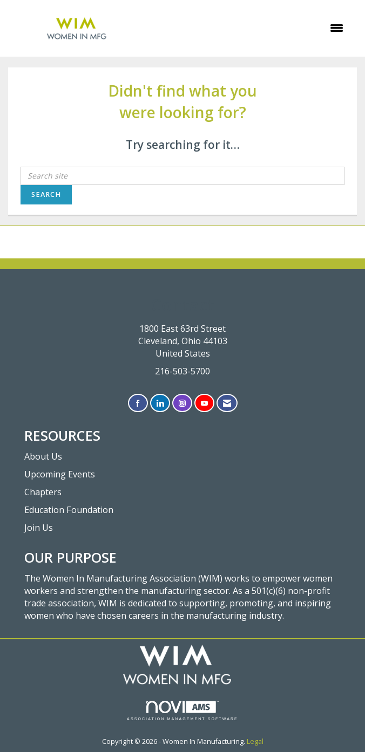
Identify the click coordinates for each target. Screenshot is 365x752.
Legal (255, 741)
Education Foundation (68, 510)
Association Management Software (182, 711)
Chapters (43, 492)
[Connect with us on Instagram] (182, 403)
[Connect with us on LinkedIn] (160, 403)
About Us (43, 456)
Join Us (38, 528)
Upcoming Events (59, 474)
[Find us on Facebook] (138, 403)
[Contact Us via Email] (227, 403)
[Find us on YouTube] (204, 403)
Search (46, 194)
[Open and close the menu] (250, 28)
